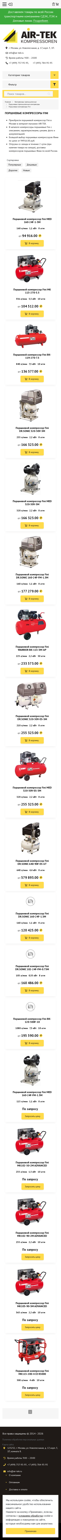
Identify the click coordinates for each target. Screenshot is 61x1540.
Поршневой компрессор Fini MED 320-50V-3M (32, 503)
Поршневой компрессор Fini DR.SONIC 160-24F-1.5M (32, 915)
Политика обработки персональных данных (23, 1439)
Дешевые (32, 164)
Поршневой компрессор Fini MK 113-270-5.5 (32, 291)
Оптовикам (14, 1482)
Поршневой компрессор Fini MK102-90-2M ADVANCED (32, 1234)
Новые (26, 170)
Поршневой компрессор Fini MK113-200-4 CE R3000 (32, 1372)
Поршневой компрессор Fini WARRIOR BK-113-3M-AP (32, 648)
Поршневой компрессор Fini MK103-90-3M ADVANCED (32, 1304)
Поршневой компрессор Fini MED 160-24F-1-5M (32, 220)
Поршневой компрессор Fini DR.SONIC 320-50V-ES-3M (32, 717)
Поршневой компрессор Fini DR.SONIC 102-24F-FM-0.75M (32, 967)
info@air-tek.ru (16, 52)
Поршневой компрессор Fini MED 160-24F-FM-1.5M (32, 1093)
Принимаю (30, 1531)
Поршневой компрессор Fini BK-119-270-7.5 (32, 356)
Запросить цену (32, 1116)
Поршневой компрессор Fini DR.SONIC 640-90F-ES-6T (32, 862)
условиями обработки (30, 1515)
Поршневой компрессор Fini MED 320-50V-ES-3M (32, 789)
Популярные (14, 164)
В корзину (34, 243)
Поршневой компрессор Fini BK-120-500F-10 (32, 1020)
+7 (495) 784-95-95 (42, 62)
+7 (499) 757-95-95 (18, 62)
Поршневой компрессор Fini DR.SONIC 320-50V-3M (32, 429)
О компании (15, 1475)
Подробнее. (40, 21)
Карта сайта (8, 1444)
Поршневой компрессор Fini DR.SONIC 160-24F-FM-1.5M (32, 576)
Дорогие (12, 170)
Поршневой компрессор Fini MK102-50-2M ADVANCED (32, 1164)
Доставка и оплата (18, 1489)
